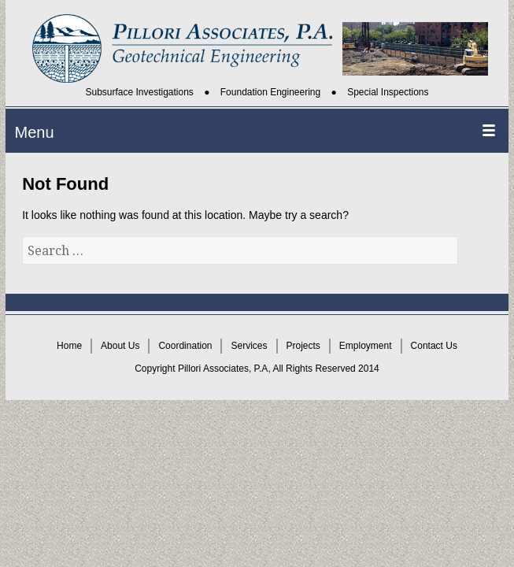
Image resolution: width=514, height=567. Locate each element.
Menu (34, 132)
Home (69, 345)
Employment (365, 345)
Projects (303, 345)
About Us (120, 345)
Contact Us (434, 345)
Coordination (185, 345)
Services (249, 345)
